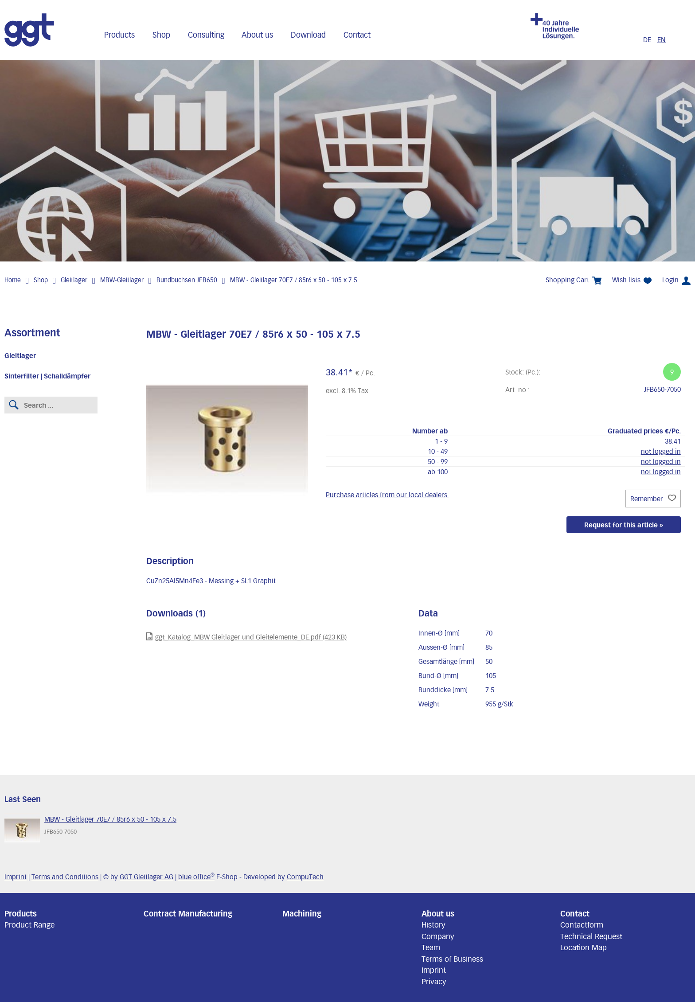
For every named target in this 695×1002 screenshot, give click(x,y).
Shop (161, 34)
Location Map (583, 947)
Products (119, 34)
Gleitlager (74, 280)
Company (438, 936)
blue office (196, 877)
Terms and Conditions (64, 877)
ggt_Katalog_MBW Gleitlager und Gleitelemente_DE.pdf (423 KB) (246, 636)
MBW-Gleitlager (122, 280)
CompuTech (305, 877)
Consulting (206, 34)
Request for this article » (623, 525)
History (433, 924)
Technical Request (591, 936)
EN (661, 39)
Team (431, 947)
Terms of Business (452, 958)
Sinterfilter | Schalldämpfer (47, 376)
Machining (301, 913)
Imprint (15, 877)
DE (648, 39)
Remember (653, 498)
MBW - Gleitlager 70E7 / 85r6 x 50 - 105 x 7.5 (293, 280)
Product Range (29, 924)
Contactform (581, 924)
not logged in (661, 451)
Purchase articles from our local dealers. (387, 495)
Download (308, 34)
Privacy (434, 981)
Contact (357, 34)
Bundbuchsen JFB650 (186, 280)
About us (257, 34)
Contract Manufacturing (188, 913)
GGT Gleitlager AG (146, 877)
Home (12, 280)
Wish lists (632, 280)
